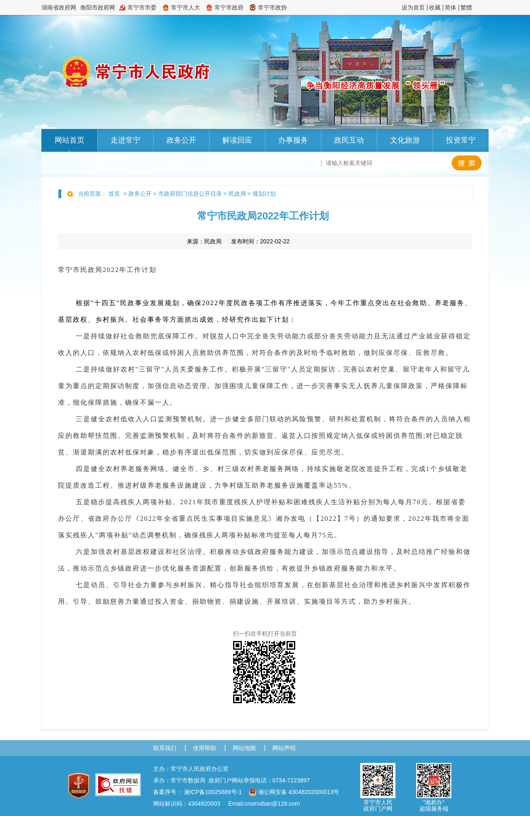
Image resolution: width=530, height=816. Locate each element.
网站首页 (69, 140)
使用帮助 (204, 748)
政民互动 (349, 140)
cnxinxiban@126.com (272, 803)
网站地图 (244, 748)
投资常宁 (461, 140)
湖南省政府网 (58, 7)
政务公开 (181, 140)
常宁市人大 (185, 7)
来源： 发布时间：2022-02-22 (238, 241)
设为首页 (413, 7)
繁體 (466, 7)
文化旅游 (405, 140)
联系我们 (164, 748)
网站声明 (284, 748)
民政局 (237, 193)
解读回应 (237, 140)
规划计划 (264, 193)
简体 (450, 7)
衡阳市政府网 (97, 7)
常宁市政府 (228, 7)
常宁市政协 (272, 7)
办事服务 (293, 140)
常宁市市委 (142, 7)
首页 (114, 193)
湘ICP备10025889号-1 (213, 792)
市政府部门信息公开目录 (190, 193)
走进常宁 (125, 140)
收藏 (435, 7)
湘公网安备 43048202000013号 (294, 792)
